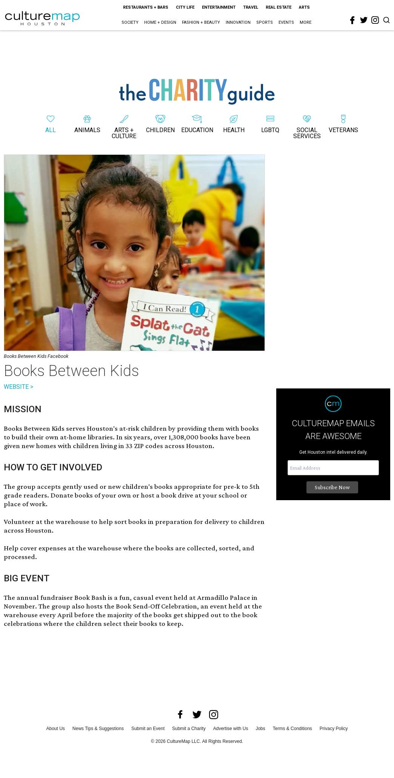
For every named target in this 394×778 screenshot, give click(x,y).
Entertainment (218, 7)
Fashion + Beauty (201, 22)
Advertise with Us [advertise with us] (230, 728)
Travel (250, 7)
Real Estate (278, 7)
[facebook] (352, 20)
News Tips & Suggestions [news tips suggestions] (98, 728)
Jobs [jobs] (260, 728)
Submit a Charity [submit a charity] (189, 728)
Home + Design (160, 22)
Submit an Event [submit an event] (148, 728)
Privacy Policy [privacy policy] (334, 728)
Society (130, 22)
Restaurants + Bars (145, 7)
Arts (304, 7)
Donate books (72, 495)
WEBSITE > (18, 386)
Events (286, 22)
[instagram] (375, 20)
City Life (185, 7)
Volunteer (19, 521)
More (305, 22)
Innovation (238, 22)
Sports (264, 22)
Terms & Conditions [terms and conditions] (292, 728)
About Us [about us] (55, 728)
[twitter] (364, 20)
